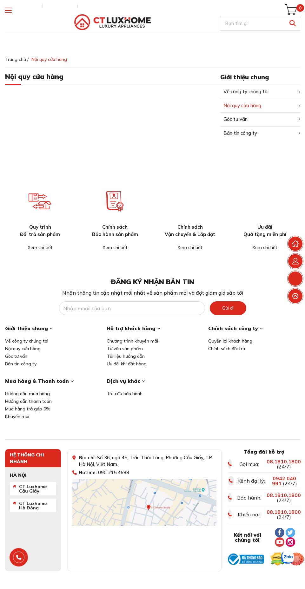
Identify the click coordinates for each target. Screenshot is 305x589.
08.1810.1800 (284, 461)
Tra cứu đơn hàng (22, 6)
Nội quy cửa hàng (242, 105)
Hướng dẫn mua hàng (27, 393)
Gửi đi (228, 308)
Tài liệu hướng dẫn (126, 356)
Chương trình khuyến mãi (132, 341)
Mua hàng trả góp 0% (27, 409)
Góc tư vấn (235, 119)
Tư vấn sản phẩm (125, 348)
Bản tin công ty (240, 133)
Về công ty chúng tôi (246, 91)
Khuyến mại (17, 416)
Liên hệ (88, 6)
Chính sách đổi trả (226, 348)
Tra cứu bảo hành (125, 393)
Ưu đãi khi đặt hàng (127, 364)
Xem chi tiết (40, 247)
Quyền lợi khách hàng (230, 341)
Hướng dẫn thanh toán (28, 401)
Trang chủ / (17, 59)
